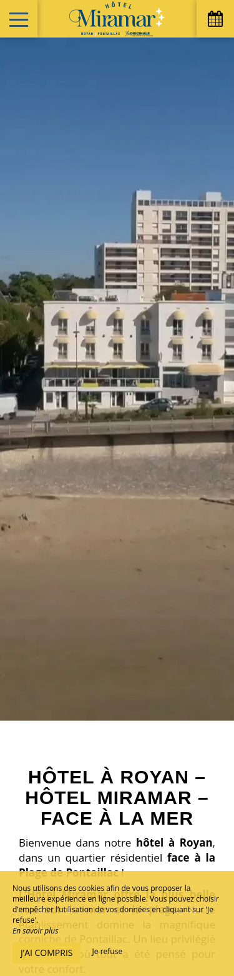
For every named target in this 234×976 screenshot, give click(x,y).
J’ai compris (46, 952)
